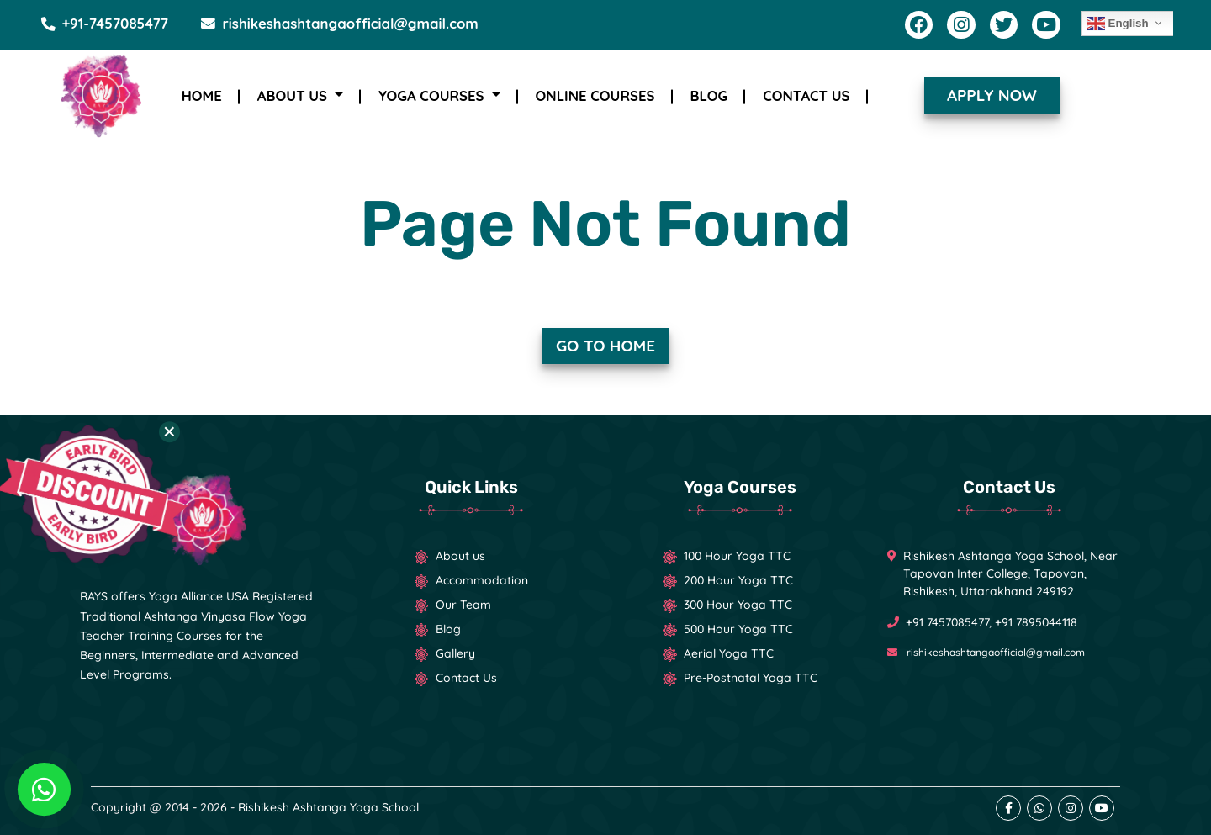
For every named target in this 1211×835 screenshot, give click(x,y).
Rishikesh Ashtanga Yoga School (328, 807)
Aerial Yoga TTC (729, 653)
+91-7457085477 (104, 23)
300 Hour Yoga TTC (738, 604)
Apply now (992, 95)
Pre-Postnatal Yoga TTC (750, 677)
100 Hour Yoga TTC (737, 555)
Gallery (455, 653)
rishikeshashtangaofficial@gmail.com (340, 23)
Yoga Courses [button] (433, 95)
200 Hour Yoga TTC (738, 580)
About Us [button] (294, 95)
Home (202, 95)
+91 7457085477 (947, 622)
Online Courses (595, 95)
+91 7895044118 (1036, 622)
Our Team (463, 604)
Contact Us (806, 95)
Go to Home (605, 346)
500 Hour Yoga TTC (738, 629)
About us (460, 555)
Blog (709, 95)
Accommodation (482, 580)
